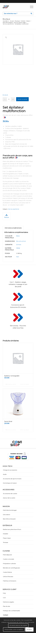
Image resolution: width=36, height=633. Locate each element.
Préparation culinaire (9, 563)
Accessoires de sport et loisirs (12, 478)
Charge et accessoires (10, 470)
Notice (6, 216)
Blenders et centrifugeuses (11, 568)
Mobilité (5, 533)
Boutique (6, 19)
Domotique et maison (10, 483)
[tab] (13, 228)
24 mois (18, 244)
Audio (5, 474)
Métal (18, 248)
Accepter (29, 629)
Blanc (18, 236)
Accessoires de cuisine (10, 493)
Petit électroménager (10, 510)
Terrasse (5, 542)
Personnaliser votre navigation (14, 629)
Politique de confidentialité (11, 610)
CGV (4, 597)
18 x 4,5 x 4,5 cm (21, 241)
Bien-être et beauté (9, 519)
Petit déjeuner (7, 555)
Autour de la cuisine (9, 498)
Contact (5, 615)
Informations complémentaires (13, 228)
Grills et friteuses (8, 576)
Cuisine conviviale (8, 559)
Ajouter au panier (22, 99)
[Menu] (30, 7)
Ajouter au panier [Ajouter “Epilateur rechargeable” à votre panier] (11, 384)
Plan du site (6, 606)
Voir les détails (25, 384)
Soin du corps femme (13, 209)
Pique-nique (7, 538)
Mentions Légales (8, 602)
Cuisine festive (7, 572)
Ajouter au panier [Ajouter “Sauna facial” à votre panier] (11, 430)
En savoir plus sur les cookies (18, 625)
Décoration (6, 514)
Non (17, 256)
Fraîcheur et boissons (9, 581)
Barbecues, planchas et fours (12, 529)
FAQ (4, 593)
